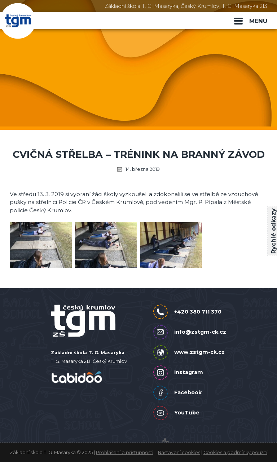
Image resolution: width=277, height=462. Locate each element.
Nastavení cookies (179, 452)
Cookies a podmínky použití (235, 452)
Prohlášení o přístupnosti (124, 452)
